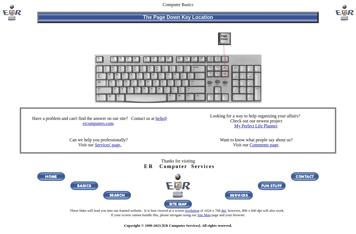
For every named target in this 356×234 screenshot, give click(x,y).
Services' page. (108, 144)
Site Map (204, 215)
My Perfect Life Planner (255, 126)
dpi (223, 210)
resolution (192, 210)
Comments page (263, 144)
